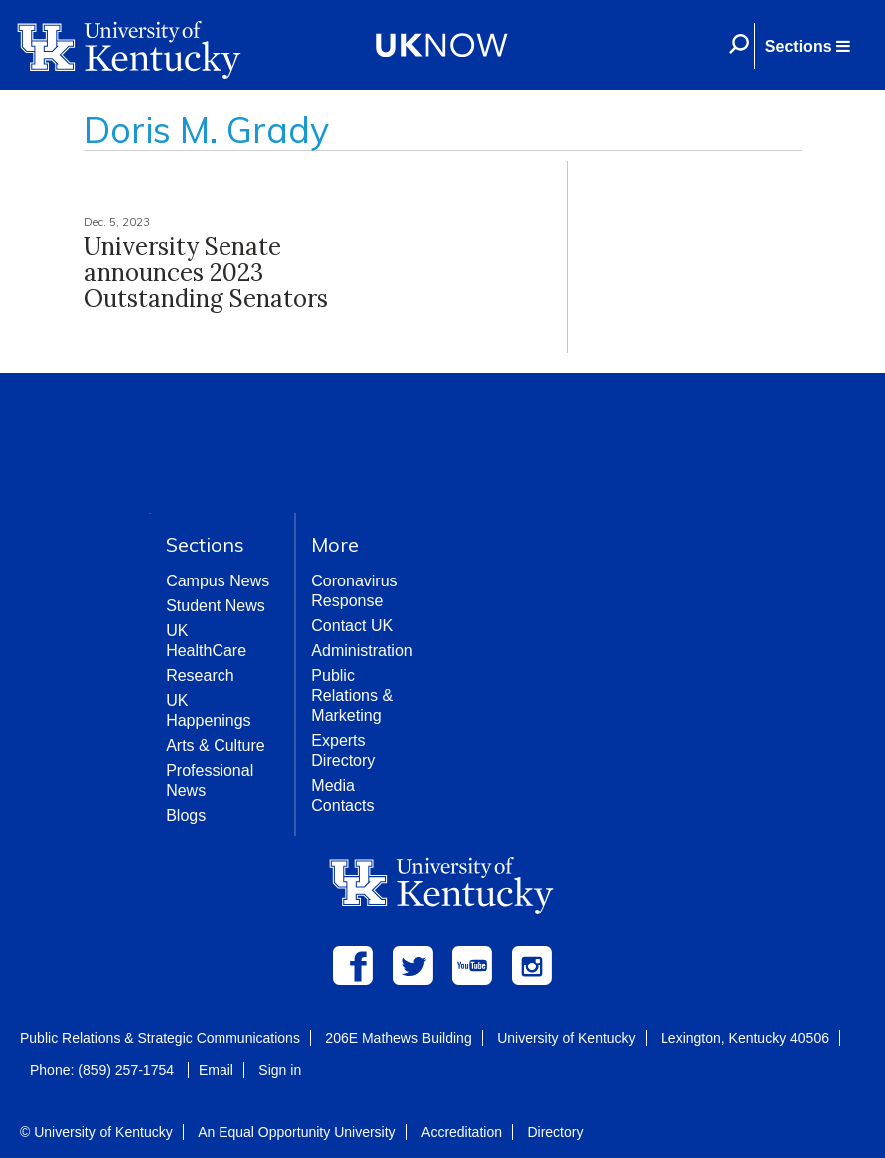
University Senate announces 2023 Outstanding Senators (206, 273)
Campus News (217, 581)
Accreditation (461, 1132)
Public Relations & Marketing (352, 695)
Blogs (186, 815)
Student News (215, 605)
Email (216, 1070)
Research (199, 675)
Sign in (279, 1070)
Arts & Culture (215, 745)
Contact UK (352, 625)
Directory (555, 1132)
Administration (361, 650)
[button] (807, 46)
